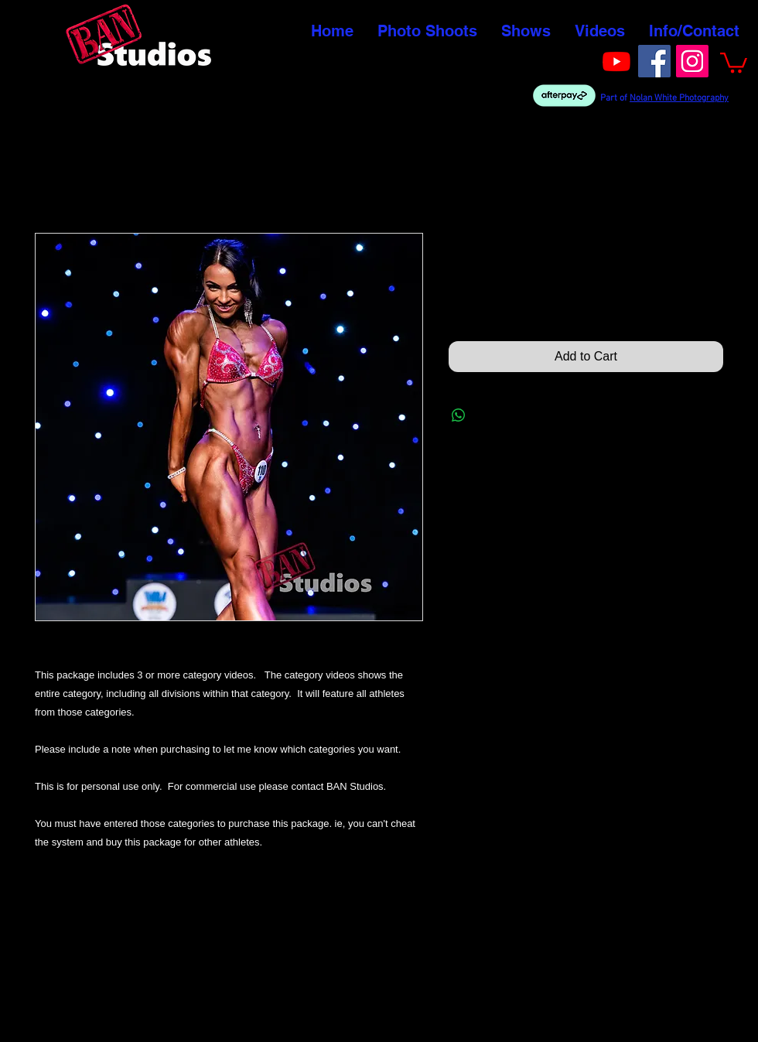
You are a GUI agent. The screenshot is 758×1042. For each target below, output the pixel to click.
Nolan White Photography (679, 98)
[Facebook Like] (567, 59)
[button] (733, 61)
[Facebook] (654, 61)
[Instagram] (692, 61)
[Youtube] (616, 61)
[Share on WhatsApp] (458, 415)
